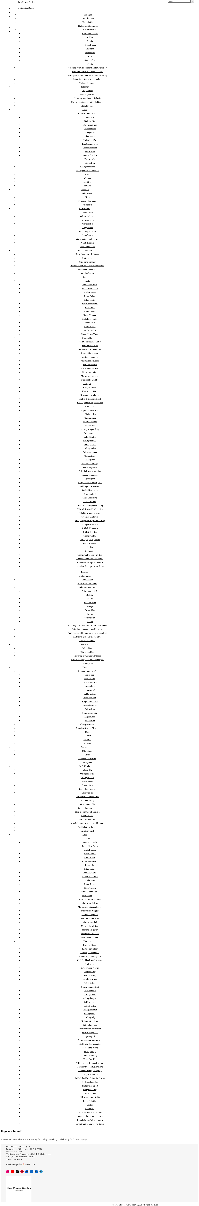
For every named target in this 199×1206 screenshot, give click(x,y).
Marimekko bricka (90, 345)
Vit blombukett (87, 273)
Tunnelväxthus (90, 536)
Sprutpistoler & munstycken (90, 482)
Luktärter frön (90, 136)
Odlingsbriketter (87, 216)
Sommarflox (90, 60)
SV (12, 12)
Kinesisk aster (90, 45)
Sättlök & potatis (89, 467)
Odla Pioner (87, 193)
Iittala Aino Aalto (89, 284)
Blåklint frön (89, 121)
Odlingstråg (90, 460)
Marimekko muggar (89, 353)
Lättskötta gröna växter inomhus (87, 79)
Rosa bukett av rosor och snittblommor (87, 265)
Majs (87, 174)
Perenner (85, 189)
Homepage (82, 1139)
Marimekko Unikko (89, 380)
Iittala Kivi (90, 307)
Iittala (87, 281)
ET (12, 8)
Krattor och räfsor (90, 391)
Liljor (87, 197)
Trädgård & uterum (89, 517)
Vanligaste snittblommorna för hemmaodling (87, 75)
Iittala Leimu (89, 311)
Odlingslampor (89, 441)
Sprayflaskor (87, 235)
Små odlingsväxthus (87, 231)
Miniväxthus (89, 425)
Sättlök (90, 547)
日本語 (14, 31)
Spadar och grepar (90, 475)
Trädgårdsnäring (90, 532)
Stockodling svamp (90, 490)
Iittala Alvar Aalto (90, 288)
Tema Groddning (89, 498)
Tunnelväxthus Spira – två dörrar (90, 566)
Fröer (84, 109)
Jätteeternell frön (90, 125)
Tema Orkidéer (89, 501)
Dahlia (90, 41)
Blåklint (89, 37)
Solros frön (90, 151)
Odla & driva (87, 212)
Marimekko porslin (90, 357)
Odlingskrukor (90, 437)
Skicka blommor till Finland (87, 254)
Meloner (87, 178)
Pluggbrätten (87, 227)
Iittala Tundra (90, 330)
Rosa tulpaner (87, 106)
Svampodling (90, 494)
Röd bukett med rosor (87, 269)
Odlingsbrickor (87, 220)
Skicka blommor (85, 250)
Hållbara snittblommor (88, 26)
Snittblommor (88, 18)
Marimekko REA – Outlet (90, 342)
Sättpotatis (89, 551)
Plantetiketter (87, 224)
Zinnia (90, 64)
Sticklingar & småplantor (90, 486)
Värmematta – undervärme (87, 239)
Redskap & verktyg (89, 463)
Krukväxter (90, 406)
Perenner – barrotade (87, 201)
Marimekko (87, 338)
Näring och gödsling (90, 429)
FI (12, 5)
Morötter (87, 182)
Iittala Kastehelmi (89, 304)
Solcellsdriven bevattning (90, 471)
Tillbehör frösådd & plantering (90, 509)
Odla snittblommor (88, 30)
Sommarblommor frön (87, 113)
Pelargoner (87, 205)
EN (12, 24)
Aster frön (89, 117)
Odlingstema (89, 456)
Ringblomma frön (89, 144)
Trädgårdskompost (90, 528)
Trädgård (87, 383)
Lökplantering (90, 414)
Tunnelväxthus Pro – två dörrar (89, 558)
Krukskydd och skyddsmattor (90, 402)
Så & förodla (84, 208)
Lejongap (90, 49)
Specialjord (90, 479)
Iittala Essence (90, 292)
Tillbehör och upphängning (90, 513)
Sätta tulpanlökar (87, 94)
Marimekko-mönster (90, 376)
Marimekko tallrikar (89, 368)
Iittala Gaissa (89, 296)
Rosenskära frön (90, 148)
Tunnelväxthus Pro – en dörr (90, 555)
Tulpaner (85, 87)
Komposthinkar (90, 387)
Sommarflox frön (89, 155)
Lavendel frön (90, 128)
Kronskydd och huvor (89, 395)
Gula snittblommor (87, 262)
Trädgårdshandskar (90, 524)
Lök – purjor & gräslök (90, 539)
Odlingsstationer (90, 452)
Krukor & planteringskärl (90, 399)
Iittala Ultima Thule (89, 334)
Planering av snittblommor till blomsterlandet (87, 68)
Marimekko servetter (90, 361)
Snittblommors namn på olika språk (87, 71)
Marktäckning (90, 418)
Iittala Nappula (89, 315)
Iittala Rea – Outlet (90, 319)
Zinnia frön (90, 163)
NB (12, 16)
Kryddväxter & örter (90, 410)
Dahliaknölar (88, 22)
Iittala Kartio (89, 300)
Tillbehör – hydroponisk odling (89, 505)
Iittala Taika (90, 323)
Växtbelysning (87, 243)
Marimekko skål (90, 364)
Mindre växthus (90, 421)
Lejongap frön (90, 132)
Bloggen (88, 14)
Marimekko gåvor (90, 372)
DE (12, 28)
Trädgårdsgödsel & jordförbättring (90, 520)
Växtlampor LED (87, 246)
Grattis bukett (87, 258)
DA (12, 20)
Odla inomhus (90, 433)
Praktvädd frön (89, 140)
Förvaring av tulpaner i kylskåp (87, 98)
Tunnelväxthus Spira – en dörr (90, 562)
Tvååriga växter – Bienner (87, 170)
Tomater (87, 186)
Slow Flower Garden (26, 2)
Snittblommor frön (90, 33)
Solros (90, 56)
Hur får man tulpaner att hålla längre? (87, 102)
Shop (85, 277)
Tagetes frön (90, 159)
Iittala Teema (90, 326)
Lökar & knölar (90, 543)
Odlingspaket (90, 444)
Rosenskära (90, 52)
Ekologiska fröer (87, 167)
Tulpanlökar (87, 90)
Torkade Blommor (87, 83)
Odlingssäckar (90, 448)
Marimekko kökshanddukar (90, 349)
